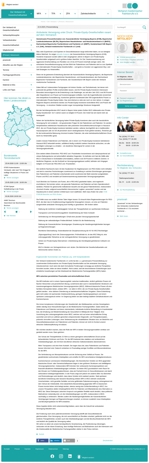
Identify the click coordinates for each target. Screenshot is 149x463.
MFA (39, 13)
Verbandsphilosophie (11, 35)
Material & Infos (9, 85)
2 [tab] (19, 212)
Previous (5, 212)
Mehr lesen (124, 216)
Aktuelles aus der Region (13, 65)
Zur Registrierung (126, 101)
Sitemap (66, 449)
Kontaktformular (126, 153)
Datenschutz (53, 449)
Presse (17, 449)
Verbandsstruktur (9, 40)
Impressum (39, 449)
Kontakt (7, 449)
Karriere (6, 80)
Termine (6, 70)
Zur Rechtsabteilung (127, 190)
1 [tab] (16, 212)
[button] (42, 440)
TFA (53, 13)
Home (43, 22)
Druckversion (108, 440)
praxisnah (122, 199)
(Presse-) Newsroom (66, 22)
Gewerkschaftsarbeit (11, 45)
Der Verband (52, 22)
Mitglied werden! (12, 4)
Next (31, 212)
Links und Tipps (9, 90)
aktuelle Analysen (63, 54)
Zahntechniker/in (88, 13)
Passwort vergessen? (128, 98)
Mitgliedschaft (8, 50)
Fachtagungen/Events (11, 75)
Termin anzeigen (13, 178)
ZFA (68, 13)
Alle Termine (11, 216)
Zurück (41, 434)
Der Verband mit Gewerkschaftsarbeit (17, 13)
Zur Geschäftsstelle (127, 156)
